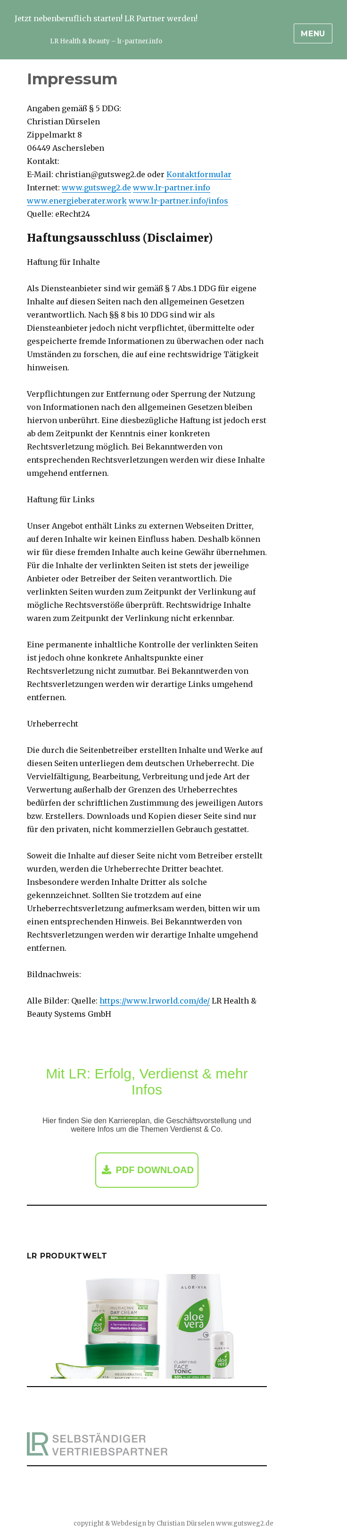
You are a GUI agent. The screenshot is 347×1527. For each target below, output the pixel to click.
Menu (313, 33)
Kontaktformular (198, 174)
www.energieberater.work (77, 200)
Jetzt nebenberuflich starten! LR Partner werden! (106, 18)
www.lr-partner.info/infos (178, 200)
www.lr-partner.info (171, 187)
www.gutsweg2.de (96, 187)
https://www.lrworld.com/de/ (154, 1000)
